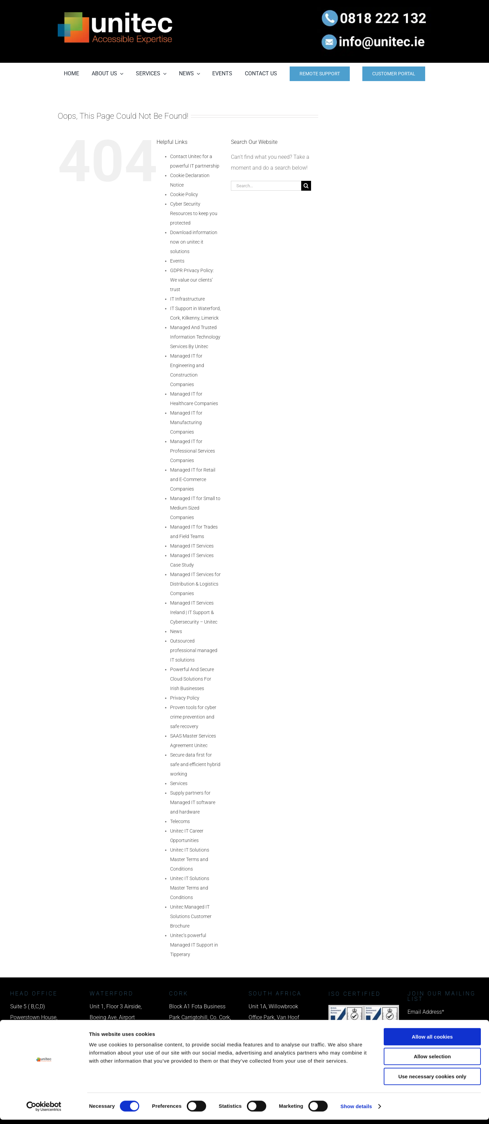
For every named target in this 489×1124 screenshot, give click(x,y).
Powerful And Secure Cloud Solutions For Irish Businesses (192, 679)
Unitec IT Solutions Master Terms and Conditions (189, 859)
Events (177, 261)
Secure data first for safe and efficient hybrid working (195, 764)
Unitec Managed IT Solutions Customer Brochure (191, 916)
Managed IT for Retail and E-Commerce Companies (192, 479)
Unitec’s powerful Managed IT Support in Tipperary (194, 945)
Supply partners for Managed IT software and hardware (192, 802)
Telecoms (180, 821)
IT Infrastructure (187, 299)
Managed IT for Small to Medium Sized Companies (195, 508)
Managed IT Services (192, 546)
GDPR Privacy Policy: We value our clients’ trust (192, 280)
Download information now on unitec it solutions (193, 242)
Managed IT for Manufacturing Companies (186, 422)
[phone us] (374, 9)
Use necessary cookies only (432, 1081)
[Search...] (266, 186)
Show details (356, 1110)
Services (178, 783)
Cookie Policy (184, 194)
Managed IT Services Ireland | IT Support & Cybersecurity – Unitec (193, 612)
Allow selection (432, 1061)
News (176, 631)
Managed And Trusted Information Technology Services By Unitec (195, 337)
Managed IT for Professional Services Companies (192, 451)
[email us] (374, 31)
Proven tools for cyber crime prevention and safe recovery (193, 717)
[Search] (306, 186)
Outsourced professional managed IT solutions (193, 650)
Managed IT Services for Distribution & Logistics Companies (195, 584)
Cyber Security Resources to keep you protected (193, 213)
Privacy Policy (184, 698)
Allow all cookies (432, 1041)
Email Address (426, 1012)
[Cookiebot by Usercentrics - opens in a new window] (44, 1111)
